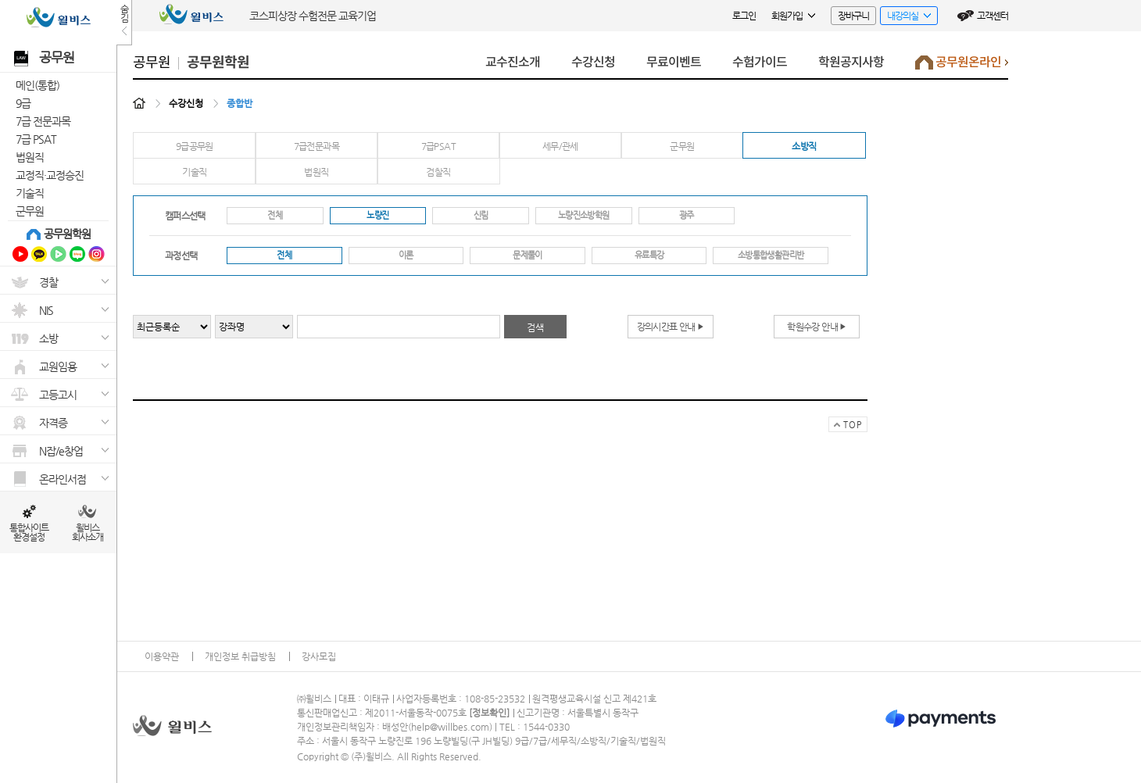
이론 (406, 255)
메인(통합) (37, 85)
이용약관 (162, 656)
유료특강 (649, 255)
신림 (481, 215)
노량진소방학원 (584, 215)
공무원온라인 (961, 66)
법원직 (30, 157)
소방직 (804, 146)
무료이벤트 (673, 62)
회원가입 (793, 15)
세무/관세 (560, 146)
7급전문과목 (316, 146)
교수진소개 (512, 62)
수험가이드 (759, 62)
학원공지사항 (851, 62)
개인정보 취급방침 (240, 656)
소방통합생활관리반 (770, 255)
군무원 (30, 211)
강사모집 (319, 656)
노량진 (377, 215)
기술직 (30, 193)
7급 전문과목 (43, 121)
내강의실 (905, 17)
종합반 (239, 103)
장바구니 (853, 15)
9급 (23, 103)
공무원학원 (67, 233)
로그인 (744, 15)
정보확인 (489, 712)
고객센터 (992, 15)
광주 (686, 215)
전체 (274, 215)
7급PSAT (438, 146)
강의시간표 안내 (670, 327)
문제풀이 (527, 255)
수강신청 (593, 62)
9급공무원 (194, 146)
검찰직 (438, 171)
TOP (845, 426)
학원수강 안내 (816, 327)
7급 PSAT (36, 139)
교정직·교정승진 (50, 175)
